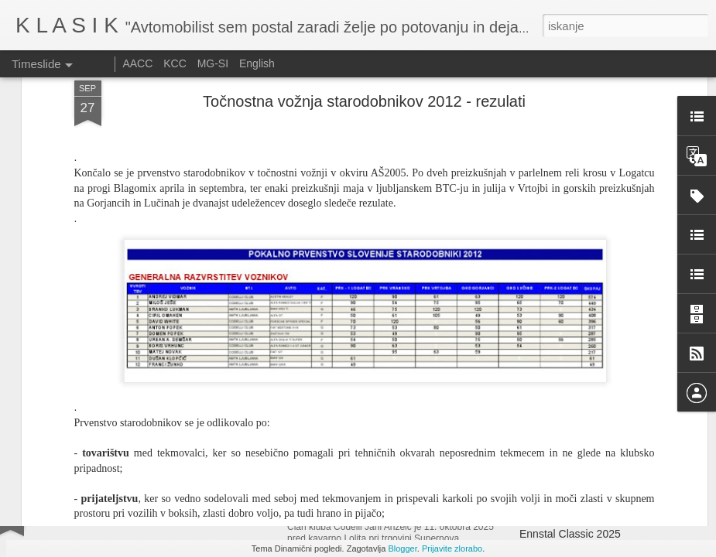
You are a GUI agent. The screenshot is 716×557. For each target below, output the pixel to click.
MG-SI (212, 63)
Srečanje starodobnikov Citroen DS (396, 510)
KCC (175, 63)
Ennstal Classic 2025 (570, 534)
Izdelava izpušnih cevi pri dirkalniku (604, 507)
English (257, 63)
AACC (137, 63)
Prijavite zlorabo (452, 548)
